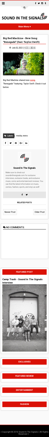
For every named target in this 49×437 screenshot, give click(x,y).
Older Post (40, 212)
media (19, 135)
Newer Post (9, 212)
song (32, 80)
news (25, 135)
